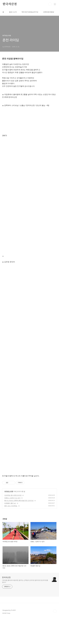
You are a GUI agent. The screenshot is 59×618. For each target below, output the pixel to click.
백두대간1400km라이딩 (30, 12)
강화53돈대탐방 (48, 12)
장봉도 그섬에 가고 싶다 (12, 498)
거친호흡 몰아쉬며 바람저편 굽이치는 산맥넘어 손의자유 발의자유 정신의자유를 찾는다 (25, 581)
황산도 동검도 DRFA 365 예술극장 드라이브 (19, 500)
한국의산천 (10, 4)
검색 (50, 4)
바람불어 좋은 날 (10, 503)
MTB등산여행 (9, 491)
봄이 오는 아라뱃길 (11, 506)
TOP (54, 611)
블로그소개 (13, 12)
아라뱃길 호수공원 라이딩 (13, 495)
